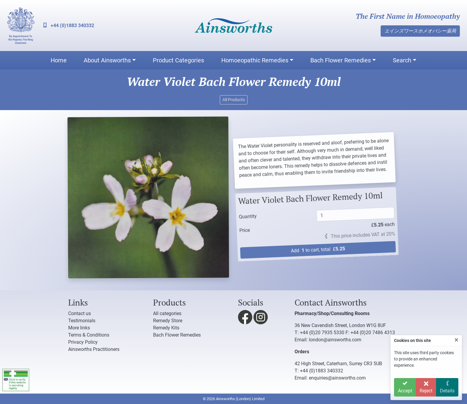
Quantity (243, 215)
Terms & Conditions (88, 335)
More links (79, 328)
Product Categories (178, 60)
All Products (233, 99)
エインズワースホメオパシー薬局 (420, 31)
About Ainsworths (107, 60)
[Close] (456, 339)
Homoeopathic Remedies (254, 60)
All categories (167, 313)
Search (402, 60)
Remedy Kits (166, 328)
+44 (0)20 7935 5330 (322, 332)
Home (59, 60)
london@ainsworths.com (335, 340)
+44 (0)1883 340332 (68, 25)
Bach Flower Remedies (340, 60)
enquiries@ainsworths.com (337, 378)
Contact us (79, 313)
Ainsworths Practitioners (93, 349)
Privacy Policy (83, 342)
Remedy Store (167, 320)
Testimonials (81, 320)
